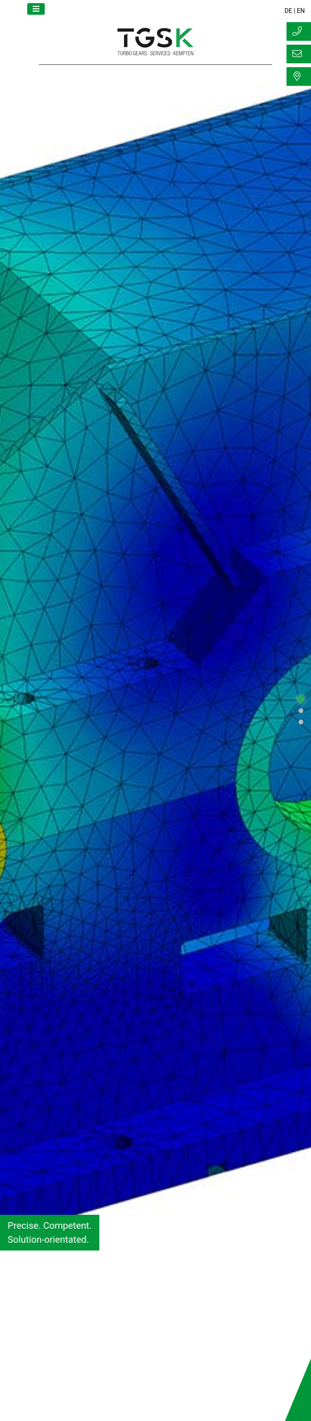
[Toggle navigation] (36, 9)
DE (288, 10)
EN (301, 10)
